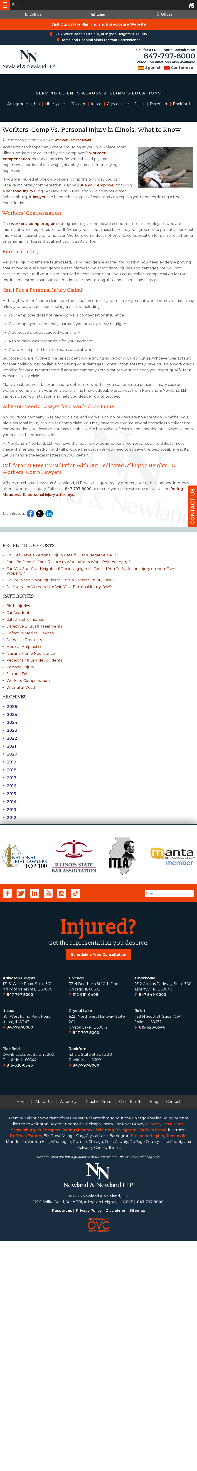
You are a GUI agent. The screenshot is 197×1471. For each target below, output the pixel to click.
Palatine (152, 1354)
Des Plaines (172, 1354)
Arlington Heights (19, 1208)
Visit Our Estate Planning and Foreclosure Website (98, 24)
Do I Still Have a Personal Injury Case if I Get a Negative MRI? (61, 555)
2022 (10, 738)
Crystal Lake (80, 1241)
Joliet (140, 1241)
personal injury (19, 191)
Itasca (8, 1241)
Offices (164, 14)
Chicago (76, 1208)
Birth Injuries (18, 606)
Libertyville (145, 1208)
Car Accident (18, 613)
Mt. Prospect (49, 1360)
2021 (9, 746)
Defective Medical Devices (30, 633)
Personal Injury (20, 667)
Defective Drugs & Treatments (34, 626)
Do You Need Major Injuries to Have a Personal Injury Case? (60, 580)
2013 (9, 809)
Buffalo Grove (153, 1360)
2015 (9, 794)
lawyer (39, 197)
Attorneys (69, 1331)
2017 (9, 778)
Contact (173, 1331)
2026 (10, 706)
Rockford (77, 1279)
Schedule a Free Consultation (98, 1184)
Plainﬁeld (11, 1279)
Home (22, 1331)
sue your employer (97, 185)
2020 (10, 754)
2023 (10, 730)
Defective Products (24, 640)
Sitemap (137, 1440)
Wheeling (105, 1360)
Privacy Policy (89, 1440)
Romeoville (176, 1366)
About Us (43, 1331)
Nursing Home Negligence (30, 653)
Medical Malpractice (24, 647)
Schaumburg (23, 1360)
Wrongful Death (21, 687)
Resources (62, 1440)
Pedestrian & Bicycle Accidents (34, 660)
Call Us (33, 14)
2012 (9, 817)
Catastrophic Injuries (25, 619)
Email (98, 14)
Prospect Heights (147, 1366)
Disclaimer (116, 1440)
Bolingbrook (127, 1360)
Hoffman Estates (26, 1366)
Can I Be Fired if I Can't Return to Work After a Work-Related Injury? (68, 562)
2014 (10, 802)
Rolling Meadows (78, 1360)
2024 (10, 722)
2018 (9, 770)
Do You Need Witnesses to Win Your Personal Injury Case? (59, 587)
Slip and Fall (17, 674)
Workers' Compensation (72, 140)
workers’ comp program (33, 224)
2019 (9, 762)
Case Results (130, 1331)
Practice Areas (98, 1331)
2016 (9, 786)
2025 (10, 714)
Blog (154, 1331)
